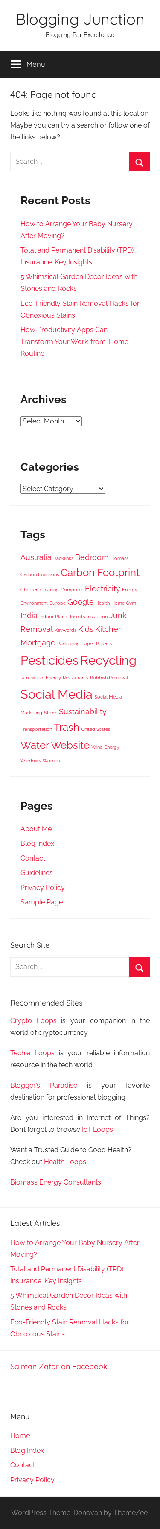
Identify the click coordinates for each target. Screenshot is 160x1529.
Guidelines (36, 873)
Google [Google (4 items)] (80, 601)
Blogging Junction (80, 18)
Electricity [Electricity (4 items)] (102, 588)
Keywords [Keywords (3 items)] (65, 630)
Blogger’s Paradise (43, 1085)
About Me (36, 829)
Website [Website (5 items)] (70, 745)
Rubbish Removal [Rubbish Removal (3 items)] (109, 677)
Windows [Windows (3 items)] (30, 760)
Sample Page (41, 902)
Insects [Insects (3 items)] (77, 616)
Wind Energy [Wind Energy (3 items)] (105, 747)
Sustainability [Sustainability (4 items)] (83, 711)
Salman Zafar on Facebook (59, 1366)
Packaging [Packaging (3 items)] (68, 643)
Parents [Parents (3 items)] (104, 643)
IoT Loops (97, 1129)
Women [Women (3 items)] (51, 760)
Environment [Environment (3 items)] (34, 602)
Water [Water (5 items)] (34, 745)
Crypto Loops (33, 1021)
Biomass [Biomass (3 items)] (119, 558)
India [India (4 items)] (29, 615)
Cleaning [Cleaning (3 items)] (49, 589)
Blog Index (37, 843)
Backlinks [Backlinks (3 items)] (63, 558)
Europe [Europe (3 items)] (57, 602)
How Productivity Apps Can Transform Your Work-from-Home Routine (74, 342)
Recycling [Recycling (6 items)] (108, 660)
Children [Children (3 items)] (29, 589)
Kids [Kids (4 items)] (85, 629)
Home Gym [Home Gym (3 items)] (123, 602)
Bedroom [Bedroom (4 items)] (92, 557)
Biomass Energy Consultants (55, 1182)
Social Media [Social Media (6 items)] (56, 694)
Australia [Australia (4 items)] (36, 557)
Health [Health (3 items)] (103, 602)
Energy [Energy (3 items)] (129, 589)
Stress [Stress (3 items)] (50, 712)
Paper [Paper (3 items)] (87, 643)
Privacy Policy (42, 888)
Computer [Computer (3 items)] (72, 589)
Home (20, 1436)
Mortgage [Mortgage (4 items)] (37, 642)
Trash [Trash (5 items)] (66, 727)
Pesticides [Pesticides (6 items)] (49, 660)
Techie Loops (32, 1053)
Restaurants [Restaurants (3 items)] (75, 677)
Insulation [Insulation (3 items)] (97, 616)
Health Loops (65, 1162)
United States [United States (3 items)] (95, 729)
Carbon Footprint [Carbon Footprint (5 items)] (100, 572)
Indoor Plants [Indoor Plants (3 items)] (53, 616)
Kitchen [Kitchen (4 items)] (109, 629)
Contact (32, 858)
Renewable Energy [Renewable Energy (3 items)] (40, 677)
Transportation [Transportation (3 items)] (36, 729)
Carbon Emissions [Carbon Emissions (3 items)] (39, 574)
